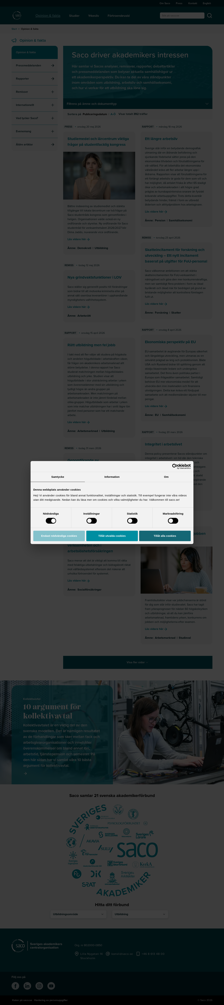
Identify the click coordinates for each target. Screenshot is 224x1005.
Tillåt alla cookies (165, 535)
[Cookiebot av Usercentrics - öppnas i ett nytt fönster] (175, 466)
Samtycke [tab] (57, 476)
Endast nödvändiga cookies (59, 535)
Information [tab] (112, 476)
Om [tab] (166, 476)
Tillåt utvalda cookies (112, 535)
